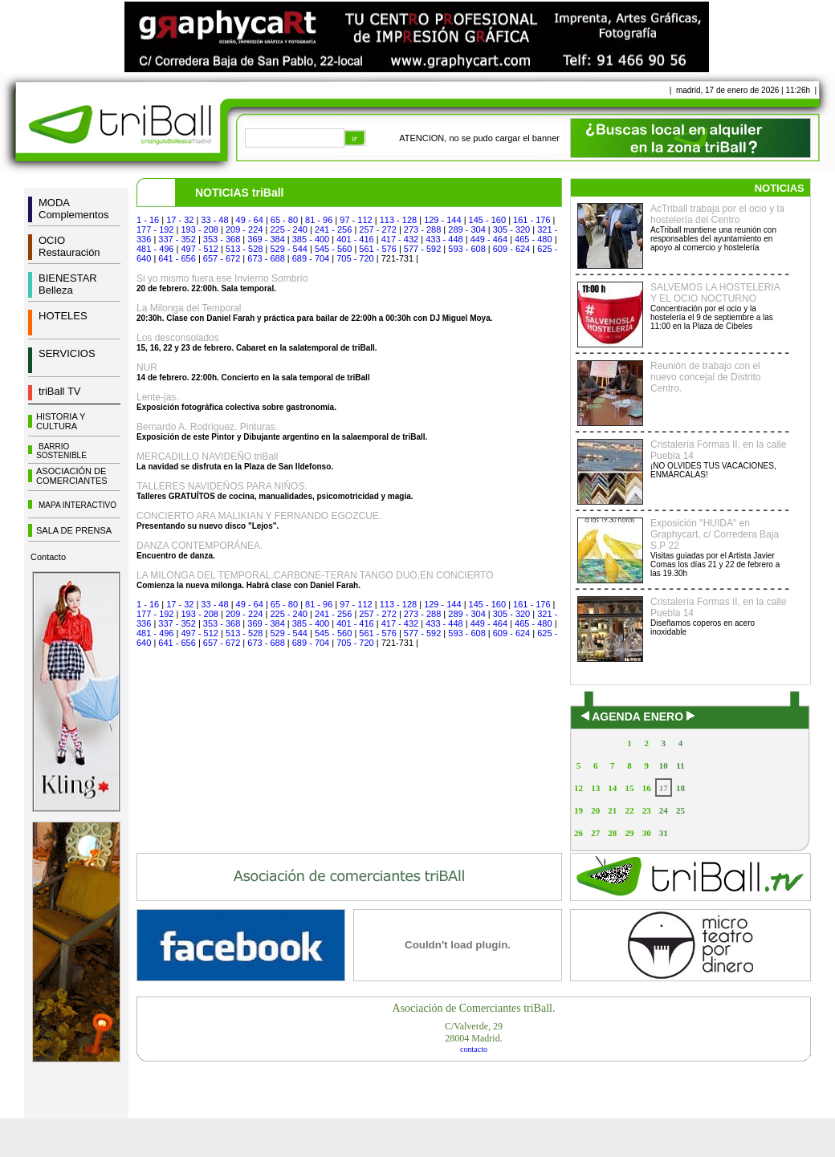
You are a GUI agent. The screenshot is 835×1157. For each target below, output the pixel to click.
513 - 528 (244, 249)
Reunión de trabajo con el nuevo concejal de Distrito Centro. (705, 377)
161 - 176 (531, 220)
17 (663, 788)
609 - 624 (511, 249)
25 (680, 810)
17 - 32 (179, 220)
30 (646, 833)
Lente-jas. (157, 397)
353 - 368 (221, 239)
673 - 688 (265, 258)
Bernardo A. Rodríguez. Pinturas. (207, 426)
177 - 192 (154, 229)
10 (663, 765)
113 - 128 (398, 220)
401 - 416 (354, 239)
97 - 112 (356, 220)
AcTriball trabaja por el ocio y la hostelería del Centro (717, 214)
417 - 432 (399, 239)
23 (646, 810)
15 (629, 788)
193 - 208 (199, 229)
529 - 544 (288, 249)
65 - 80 (284, 220)
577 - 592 (422, 249)
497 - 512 (199, 249)
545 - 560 (333, 249)
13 (595, 788)
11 (680, 765)
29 (629, 833)
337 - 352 (176, 239)
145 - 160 (487, 220)
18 (680, 788)
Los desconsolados (177, 337)
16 (646, 788)
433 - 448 (444, 239)
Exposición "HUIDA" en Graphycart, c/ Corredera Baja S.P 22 (714, 534)
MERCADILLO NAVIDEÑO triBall (207, 456)
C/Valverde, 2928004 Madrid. (474, 1032)
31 (663, 833)
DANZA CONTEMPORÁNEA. (199, 545)
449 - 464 (488, 239)
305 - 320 (511, 229)
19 (578, 810)
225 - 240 (288, 229)
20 (595, 810)
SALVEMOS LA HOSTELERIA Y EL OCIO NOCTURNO (715, 293)
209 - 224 (244, 229)
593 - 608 (466, 249)
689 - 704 (310, 258)
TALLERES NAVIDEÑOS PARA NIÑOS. (222, 486)
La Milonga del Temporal (189, 308)
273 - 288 (422, 229)
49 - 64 (249, 220)
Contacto (48, 557)
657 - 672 (221, 258)
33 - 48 (214, 220)
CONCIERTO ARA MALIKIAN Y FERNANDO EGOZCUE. (258, 516)
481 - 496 (154, 249)
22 (629, 810)
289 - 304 (466, 229)
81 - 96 (318, 220)
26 (578, 833)
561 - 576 (377, 249)
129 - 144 (442, 220)
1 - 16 (147, 220)
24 (663, 810)
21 (612, 810)
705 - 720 (354, 258)
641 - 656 (176, 258)
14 (612, 788)
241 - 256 (333, 229)
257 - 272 (377, 229)
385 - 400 (310, 239)
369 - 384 (265, 239)
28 (612, 833)
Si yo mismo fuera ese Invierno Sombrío (222, 278)
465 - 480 (533, 239)
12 (578, 788)
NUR (146, 367)
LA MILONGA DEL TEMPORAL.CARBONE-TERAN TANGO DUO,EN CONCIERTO (315, 575)
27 (595, 833)
